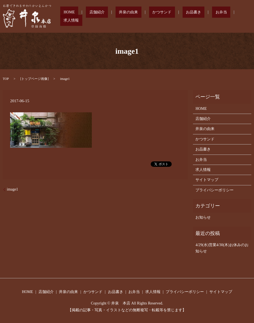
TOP (6, 79)
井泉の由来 (136, 16)
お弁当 (209, 16)
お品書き (188, 16)
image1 (12, 189)
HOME (90, 16)
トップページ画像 (34, 79)
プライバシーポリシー (214, 190)
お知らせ (203, 217)
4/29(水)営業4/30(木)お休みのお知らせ (221, 248)
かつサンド (163, 16)
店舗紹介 (111, 16)
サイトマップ (206, 180)
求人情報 (230, 16)
